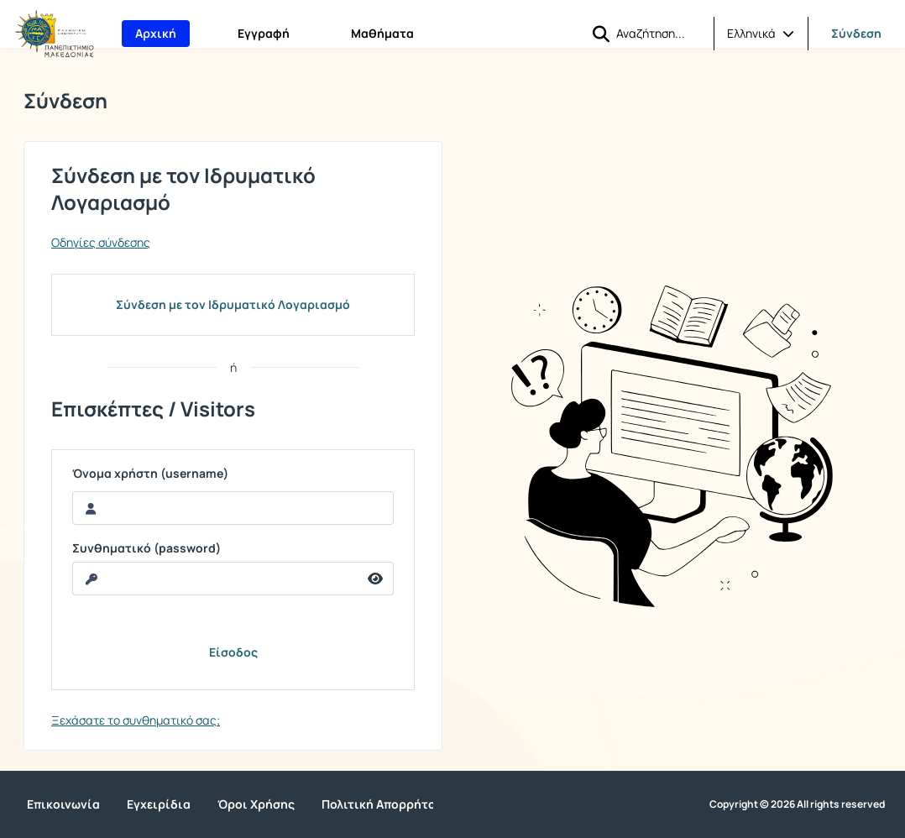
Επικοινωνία (63, 804)
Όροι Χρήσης (256, 804)
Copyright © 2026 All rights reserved (797, 804)
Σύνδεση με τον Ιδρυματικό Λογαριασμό (233, 304)
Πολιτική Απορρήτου (382, 804)
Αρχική (155, 33)
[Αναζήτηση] (658, 33)
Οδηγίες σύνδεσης (100, 242)
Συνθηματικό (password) (146, 548)
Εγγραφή (264, 33)
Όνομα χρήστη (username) (150, 473)
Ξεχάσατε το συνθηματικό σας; (135, 720)
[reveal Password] (215, 578)
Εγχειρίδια (159, 804)
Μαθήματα (382, 33)
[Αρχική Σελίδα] (54, 33)
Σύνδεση (856, 33)
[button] (760, 34)
